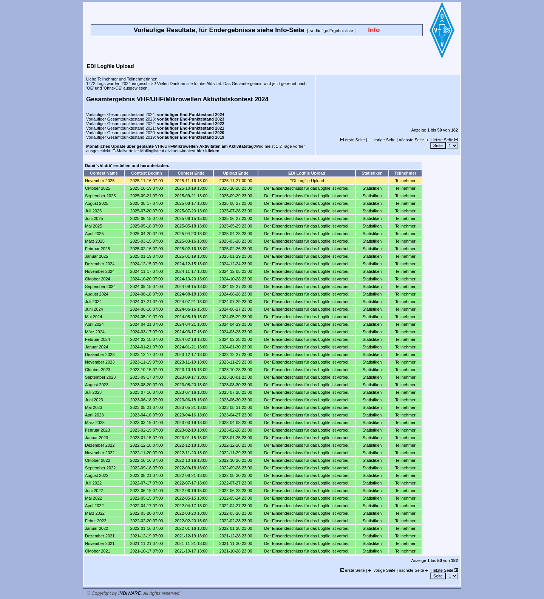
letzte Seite (445, 140)
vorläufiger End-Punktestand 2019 (190, 137)
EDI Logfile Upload (306, 180)
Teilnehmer (405, 180)
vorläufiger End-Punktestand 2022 (190, 123)
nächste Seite (414, 140)
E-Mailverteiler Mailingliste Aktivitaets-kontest (166, 151)
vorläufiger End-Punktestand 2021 (190, 128)
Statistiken (372, 188)
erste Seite (352, 140)
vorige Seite (382, 140)
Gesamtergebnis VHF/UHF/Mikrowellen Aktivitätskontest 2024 (177, 99)
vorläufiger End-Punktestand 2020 (190, 132)
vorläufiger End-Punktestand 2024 (190, 114)
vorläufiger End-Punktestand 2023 (190, 119)
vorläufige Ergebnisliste (331, 30)
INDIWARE (129, 593)
